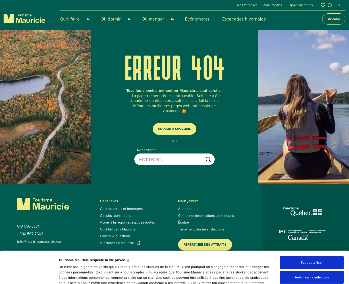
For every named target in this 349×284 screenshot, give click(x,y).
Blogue (334, 19)
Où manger (142, 19)
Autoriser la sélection (312, 249)
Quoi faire (70, 19)
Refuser (311, 264)
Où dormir (105, 19)
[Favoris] (323, 5)
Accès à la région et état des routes (127, 222)
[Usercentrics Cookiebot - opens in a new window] (28, 275)
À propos (185, 208)
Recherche (146, 150)
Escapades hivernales (228, 19)
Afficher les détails (246, 275)
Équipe (183, 222)
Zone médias (272, 5)
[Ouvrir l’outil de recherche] (330, 5)
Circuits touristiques (115, 215)
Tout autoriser (312, 235)
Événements (181, 19)
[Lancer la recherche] (208, 159)
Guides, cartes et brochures (121, 208)
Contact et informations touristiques (206, 215)
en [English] (337, 5)
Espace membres (300, 5)
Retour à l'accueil (174, 128)
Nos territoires (247, 5)
